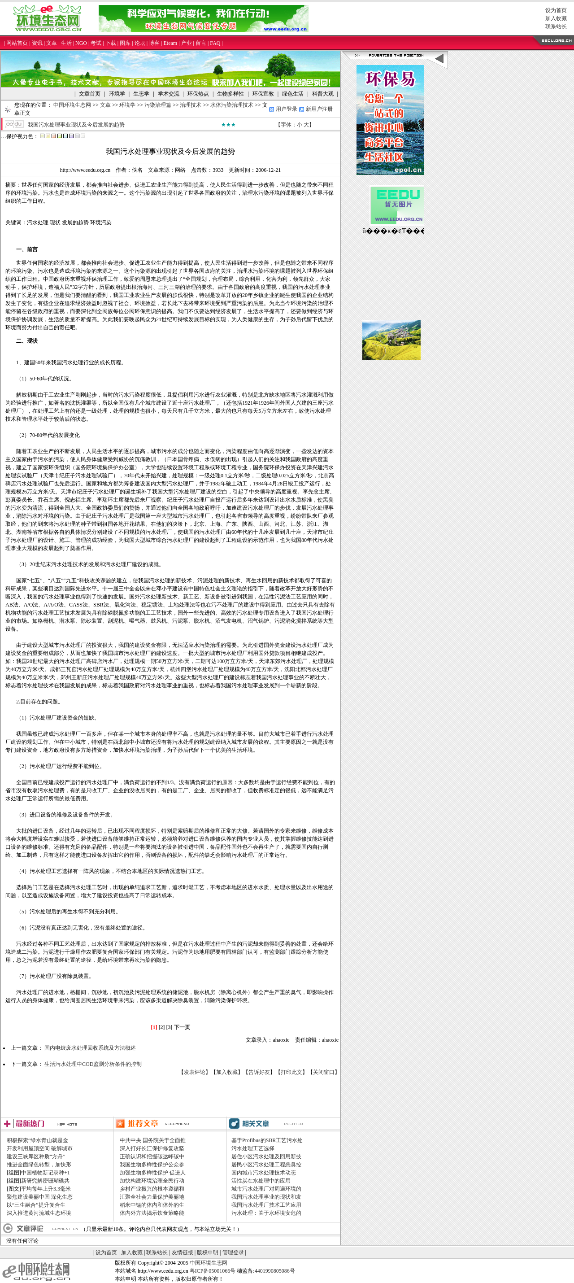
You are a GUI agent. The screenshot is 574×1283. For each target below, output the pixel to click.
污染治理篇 (157, 105)
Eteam (170, 43)
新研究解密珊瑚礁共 (45, 1181)
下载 (110, 43)
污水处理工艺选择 (252, 1148)
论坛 (140, 43)
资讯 (37, 43)
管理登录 (233, 1252)
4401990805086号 (275, 1271)
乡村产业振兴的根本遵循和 (152, 1189)
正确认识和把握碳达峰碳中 (152, 1156)
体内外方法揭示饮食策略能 (152, 1213)
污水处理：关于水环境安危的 (266, 1213)
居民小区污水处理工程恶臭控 (266, 1164)
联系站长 (556, 26)
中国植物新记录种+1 (45, 1173)
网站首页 (17, 43)
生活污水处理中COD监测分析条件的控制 (93, 1064)
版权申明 (207, 1252)
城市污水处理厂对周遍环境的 (266, 1189)
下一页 (182, 1027)
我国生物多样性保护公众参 (152, 1164)
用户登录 (286, 109)
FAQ (215, 43)
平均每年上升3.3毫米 (46, 1189)
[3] (169, 1027)
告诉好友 (259, 1072)
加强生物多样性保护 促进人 (153, 1173)
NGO (81, 43)
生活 (66, 43)
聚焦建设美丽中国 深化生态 (40, 1197)
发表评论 (194, 1072)
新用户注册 (319, 109)
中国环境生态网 (72, 105)
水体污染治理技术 (231, 105)
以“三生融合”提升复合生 (36, 1205)
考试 (96, 43)
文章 (51, 43)
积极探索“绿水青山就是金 (37, 1140)
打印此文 (291, 1072)
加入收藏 (556, 18)
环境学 (127, 105)
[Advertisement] (170, 1096)
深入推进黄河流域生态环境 (39, 1213)
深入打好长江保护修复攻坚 (152, 1148)
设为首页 (556, 10)
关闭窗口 (324, 1072)
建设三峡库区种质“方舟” (36, 1156)
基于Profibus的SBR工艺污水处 (267, 1140)
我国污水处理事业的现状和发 (266, 1197)
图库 (125, 43)
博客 (154, 43)
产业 (186, 43)
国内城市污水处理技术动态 (263, 1173)
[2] (162, 1027)
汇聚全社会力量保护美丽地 (152, 1197)
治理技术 (190, 105)
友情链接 (182, 1252)
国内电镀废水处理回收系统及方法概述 (90, 1048)
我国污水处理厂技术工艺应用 (266, 1205)
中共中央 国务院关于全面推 (153, 1140)
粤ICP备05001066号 (213, 1271)
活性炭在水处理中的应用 (261, 1181)
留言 (201, 43)
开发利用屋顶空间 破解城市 (40, 1148)
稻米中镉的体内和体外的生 (152, 1205)
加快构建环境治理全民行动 (152, 1181)
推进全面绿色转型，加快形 (39, 1164)
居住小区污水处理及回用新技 (266, 1156)
